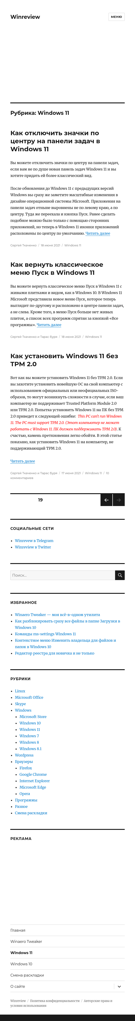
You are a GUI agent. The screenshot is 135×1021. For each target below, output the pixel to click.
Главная (17, 930)
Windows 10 (30, 723)
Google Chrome (33, 774)
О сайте (17, 986)
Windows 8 (29, 742)
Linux (20, 691)
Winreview (25, 17)
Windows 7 (29, 736)
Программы (26, 800)
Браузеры (24, 761)
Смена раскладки (31, 813)
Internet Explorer (34, 781)
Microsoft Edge (32, 787)
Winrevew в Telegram (34, 540)
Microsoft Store (32, 716)
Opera (24, 793)
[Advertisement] (68, 68)
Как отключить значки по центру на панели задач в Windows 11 (55, 141)
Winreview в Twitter (33, 547)
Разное (21, 806)
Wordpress (24, 755)
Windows (23, 710)
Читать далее (97, 233)
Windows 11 (72, 245)
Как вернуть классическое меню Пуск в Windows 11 (56, 268)
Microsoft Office (29, 697)
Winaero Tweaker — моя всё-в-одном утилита (57, 614)
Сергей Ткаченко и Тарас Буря (33, 336)
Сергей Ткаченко (23, 245)
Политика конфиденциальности (54, 1001)
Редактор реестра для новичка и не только (54, 653)
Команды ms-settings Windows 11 (45, 634)
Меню (116, 17)
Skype (20, 704)
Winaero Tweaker (26, 941)
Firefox (25, 768)
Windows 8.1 (30, 748)
